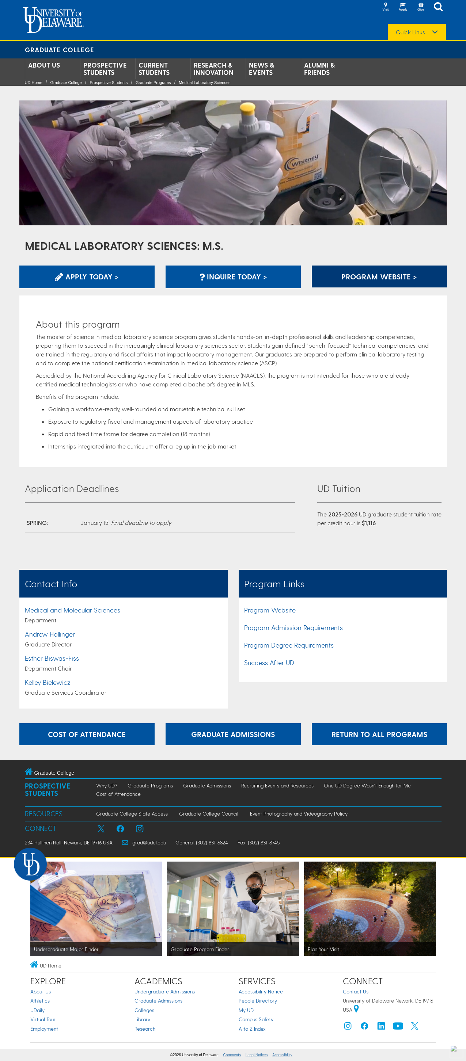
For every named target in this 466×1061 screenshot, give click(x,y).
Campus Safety (256, 1019)
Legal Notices (257, 1055)
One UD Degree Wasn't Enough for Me (367, 785)
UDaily (37, 1010)
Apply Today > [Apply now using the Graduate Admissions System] (87, 276)
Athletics (40, 1000)
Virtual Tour (43, 1019)
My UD (246, 1010)
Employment (44, 1029)
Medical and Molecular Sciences (72, 610)
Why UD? (106, 785)
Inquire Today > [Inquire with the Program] (233, 276)
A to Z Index (252, 1029)
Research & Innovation (214, 68)
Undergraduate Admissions (165, 991)
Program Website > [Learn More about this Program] (379, 276)
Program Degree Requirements (289, 645)
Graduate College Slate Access (132, 813)
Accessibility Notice (261, 991)
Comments (232, 1055)
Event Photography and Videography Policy (299, 813)
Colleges (144, 1010)
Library (142, 1019)
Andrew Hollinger (50, 634)
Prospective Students (105, 68)
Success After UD (269, 662)
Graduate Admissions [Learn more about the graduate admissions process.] (233, 734)
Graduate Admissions (207, 785)
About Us (44, 65)
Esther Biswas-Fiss (52, 658)
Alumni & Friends (319, 68)
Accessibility (282, 1055)
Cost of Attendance (118, 794)
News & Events (261, 68)
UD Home (33, 82)
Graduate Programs (153, 82)
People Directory (258, 1000)
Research (145, 1029)
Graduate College (59, 49)
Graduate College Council (208, 813)
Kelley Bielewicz (48, 682)
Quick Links (410, 32)
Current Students (154, 68)
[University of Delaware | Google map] (356, 1010)
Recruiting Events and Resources (277, 785)
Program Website (270, 610)
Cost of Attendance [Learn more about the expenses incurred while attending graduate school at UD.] (87, 734)
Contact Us (355, 991)
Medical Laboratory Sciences (204, 82)
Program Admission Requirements (293, 627)
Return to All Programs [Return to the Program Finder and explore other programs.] (379, 734)
